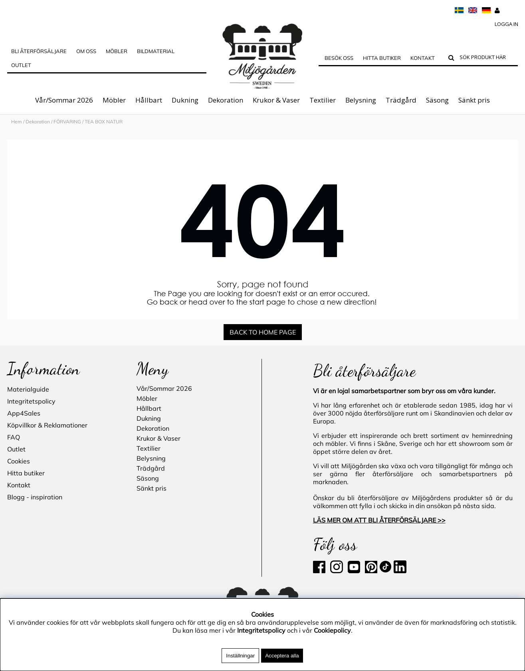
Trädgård (401, 100)
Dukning (185, 100)
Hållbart (148, 100)
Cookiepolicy (332, 630)
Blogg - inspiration (34, 497)
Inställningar (240, 656)
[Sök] (487, 58)
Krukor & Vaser (276, 100)
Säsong (437, 100)
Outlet (21, 65)
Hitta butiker (382, 58)
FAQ (13, 437)
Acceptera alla (282, 656)
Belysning (360, 100)
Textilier (322, 100)
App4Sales (23, 413)
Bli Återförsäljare (39, 51)
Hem (16, 122)
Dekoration (225, 100)
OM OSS (86, 51)
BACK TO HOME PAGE (263, 332)
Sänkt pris (474, 100)
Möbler (114, 100)
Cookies (18, 461)
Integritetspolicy (31, 401)
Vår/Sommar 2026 (64, 100)
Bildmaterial (155, 51)
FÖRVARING (67, 122)
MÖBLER (116, 51)
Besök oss (339, 58)
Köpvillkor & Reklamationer (47, 425)
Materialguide (28, 389)
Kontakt (422, 58)
